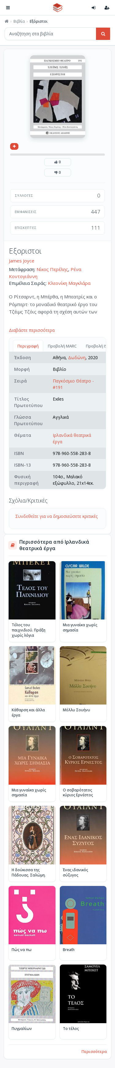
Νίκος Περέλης (52, 269)
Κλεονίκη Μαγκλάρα (69, 283)
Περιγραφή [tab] (28, 346)
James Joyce (21, 261)
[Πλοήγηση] (8, 7)
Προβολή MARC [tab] (62, 346)
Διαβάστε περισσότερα (32, 330)
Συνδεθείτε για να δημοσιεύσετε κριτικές (56, 516)
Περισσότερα (94, 1051)
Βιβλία (19, 21)
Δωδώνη (77, 357)
